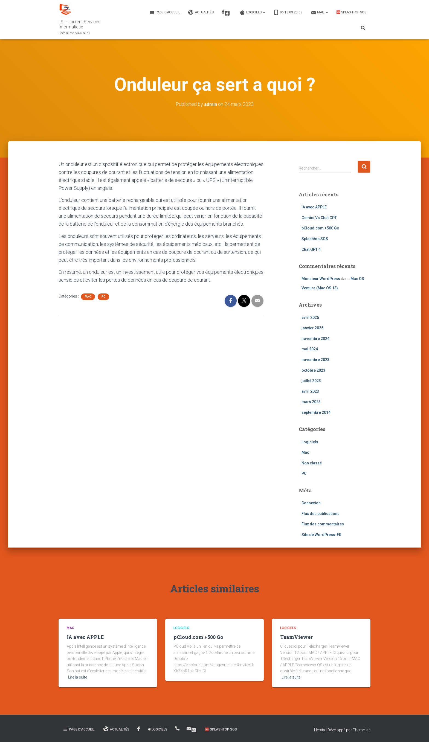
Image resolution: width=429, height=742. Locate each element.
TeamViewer (296, 637)
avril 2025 (310, 317)
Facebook (227, 13)
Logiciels (252, 12)
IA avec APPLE (314, 207)
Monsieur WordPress (321, 279)
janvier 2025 (312, 328)
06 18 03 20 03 (287, 12)
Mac (88, 296)
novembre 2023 (315, 359)
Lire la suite (77, 677)
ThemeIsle (361, 730)
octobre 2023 (313, 370)
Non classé (312, 463)
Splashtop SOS (315, 239)
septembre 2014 (316, 412)
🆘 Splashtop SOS (351, 12)
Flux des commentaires (323, 524)
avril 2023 (310, 391)
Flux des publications (321, 513)
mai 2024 (310, 349)
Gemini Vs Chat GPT (319, 218)
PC (103, 296)
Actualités (201, 12)
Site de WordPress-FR (321, 535)
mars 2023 (311, 402)
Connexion (311, 503)
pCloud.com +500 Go (320, 228)
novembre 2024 (315, 338)
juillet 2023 (311, 381)
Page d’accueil (164, 12)
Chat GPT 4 (311, 249)
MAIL (319, 12)
